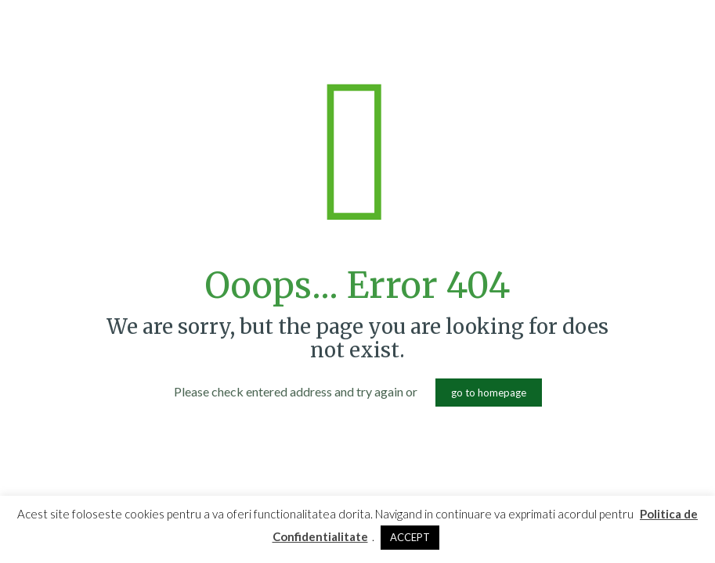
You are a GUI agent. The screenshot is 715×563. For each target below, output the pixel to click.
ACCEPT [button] (410, 537)
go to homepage (488, 392)
